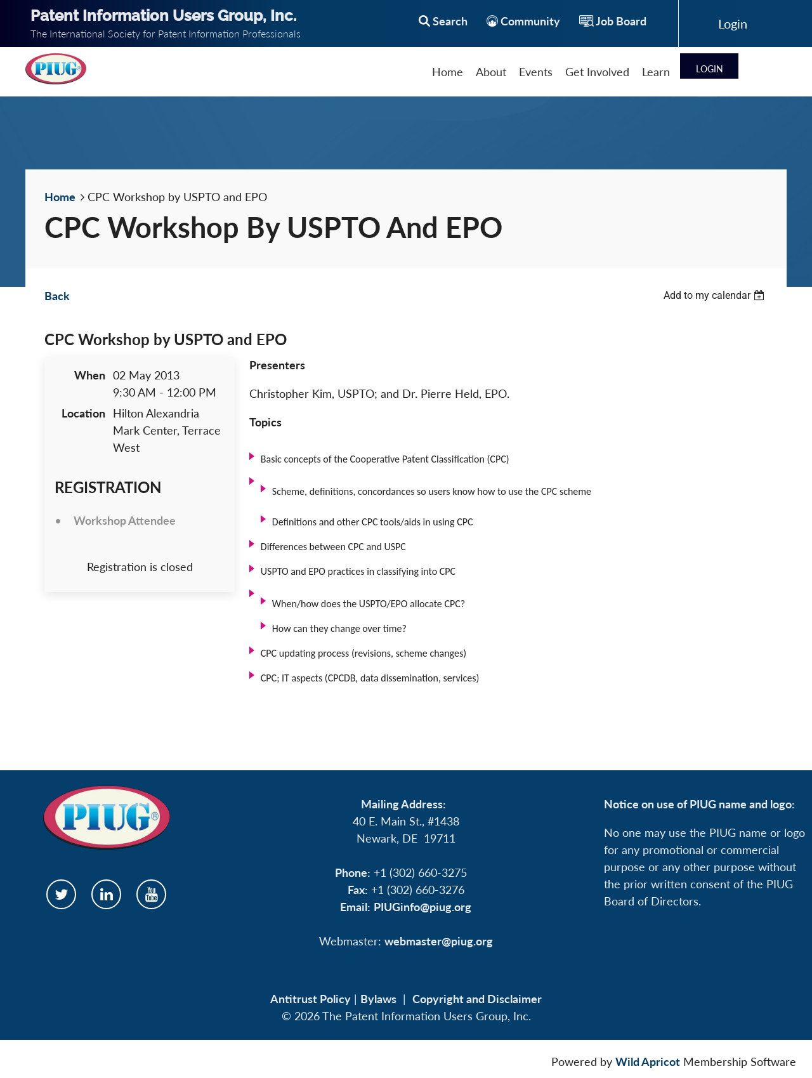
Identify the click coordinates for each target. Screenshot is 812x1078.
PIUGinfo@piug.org (422, 907)
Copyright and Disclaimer (477, 999)
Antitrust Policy (310, 999)
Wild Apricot (647, 1061)
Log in (733, 23)
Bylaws (378, 999)
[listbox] (716, 295)
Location (83, 413)
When (89, 375)
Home (59, 197)
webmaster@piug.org (438, 941)
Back (57, 296)
